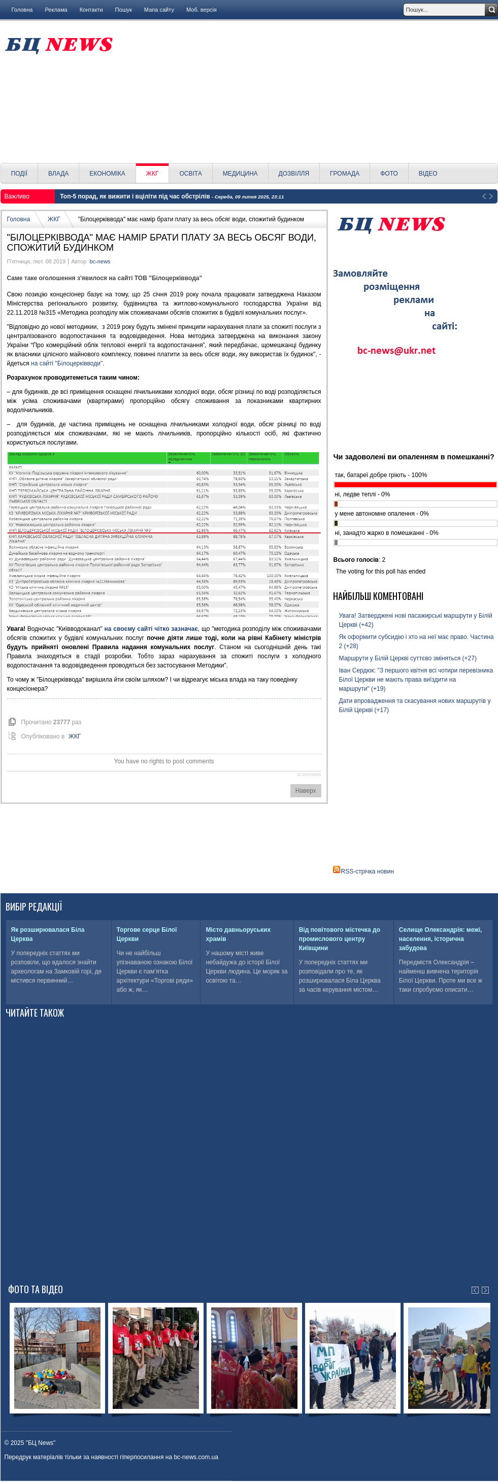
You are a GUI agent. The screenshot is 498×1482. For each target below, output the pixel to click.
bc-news (100, 261)
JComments (308, 774)
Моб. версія (201, 10)
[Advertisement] (309, 92)
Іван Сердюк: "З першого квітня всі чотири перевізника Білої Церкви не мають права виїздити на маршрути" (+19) (416, 679)
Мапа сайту (159, 10)
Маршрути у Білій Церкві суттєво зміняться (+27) (408, 658)
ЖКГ (54, 219)
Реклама (56, 10)
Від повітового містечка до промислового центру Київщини (339, 939)
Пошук (123, 10)
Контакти (91, 10)
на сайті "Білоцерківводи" (67, 363)
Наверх (305, 790)
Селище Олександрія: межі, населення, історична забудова (440, 939)
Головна (22, 10)
